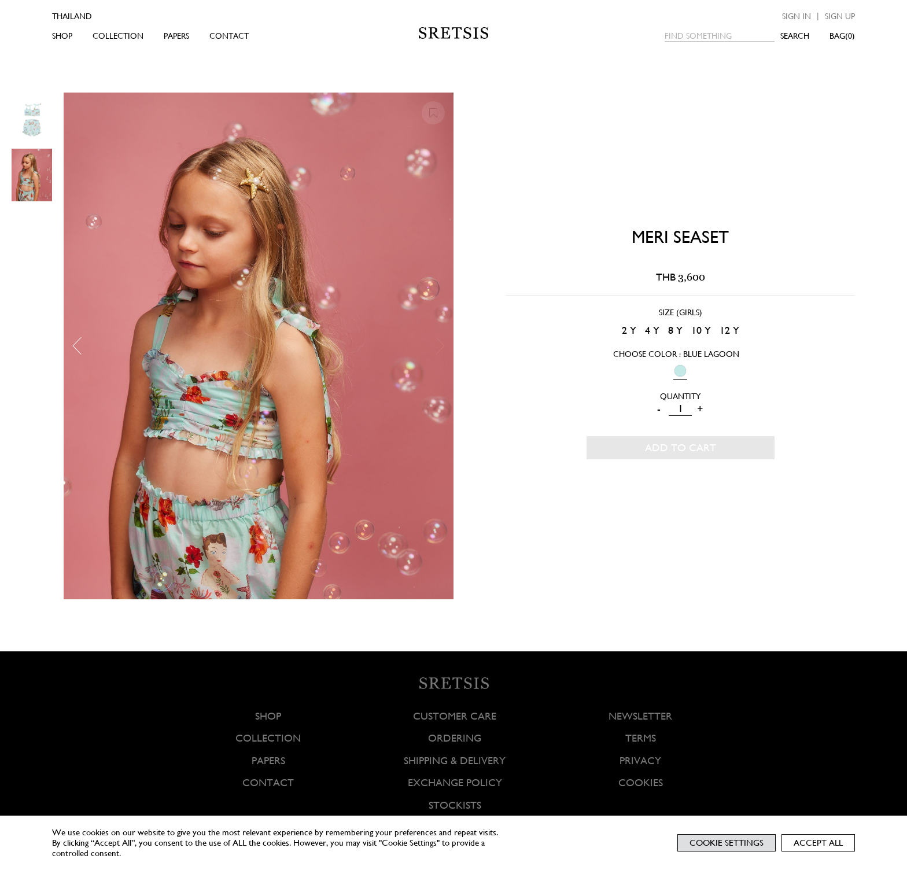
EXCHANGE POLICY (454, 782)
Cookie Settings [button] (727, 842)
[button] (81, 346)
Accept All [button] (818, 842)
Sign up (840, 16)
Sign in (796, 16)
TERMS (640, 738)
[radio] (629, 330)
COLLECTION (118, 35)
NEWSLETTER (640, 716)
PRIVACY (640, 760)
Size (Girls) (680, 312)
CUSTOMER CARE (454, 716)
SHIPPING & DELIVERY (455, 760)
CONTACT (229, 35)
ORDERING (454, 738)
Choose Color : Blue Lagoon (676, 354)
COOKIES (640, 782)
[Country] (88, 16)
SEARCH (794, 35)
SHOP (62, 35)
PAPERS (176, 35)
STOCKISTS (454, 805)
